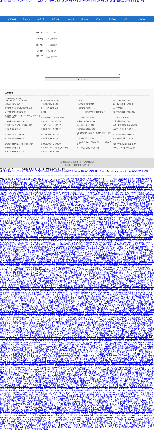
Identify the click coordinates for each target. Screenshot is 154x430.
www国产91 (12, 198)
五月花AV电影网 (31, 364)
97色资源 (80, 269)
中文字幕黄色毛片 (92, 269)
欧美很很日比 (121, 179)
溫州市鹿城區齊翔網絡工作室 (124, 112)
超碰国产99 (30, 414)
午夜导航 (108, 198)
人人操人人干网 (96, 223)
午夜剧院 (45, 269)
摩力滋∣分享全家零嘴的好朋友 (124, 148)
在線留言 (142, 19)
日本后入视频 (48, 289)
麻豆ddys (32, 235)
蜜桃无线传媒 (75, 214)
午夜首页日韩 (110, 304)
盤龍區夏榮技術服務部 (121, 117)
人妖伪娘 (32, 408)
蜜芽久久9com (48, 214)
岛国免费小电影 (146, 306)
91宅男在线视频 (41, 252)
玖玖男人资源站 (124, 419)
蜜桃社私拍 (111, 321)
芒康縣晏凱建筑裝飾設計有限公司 (17, 121)
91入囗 (6, 210)
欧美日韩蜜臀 (111, 346)
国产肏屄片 (114, 250)
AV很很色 (114, 294)
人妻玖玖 (94, 381)
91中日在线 (24, 310)
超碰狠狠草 (54, 254)
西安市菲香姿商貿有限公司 (123, 129)
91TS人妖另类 (82, 387)
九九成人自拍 (11, 337)
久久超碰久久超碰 (44, 296)
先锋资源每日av (6, 273)
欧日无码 (102, 383)
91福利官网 (54, 241)
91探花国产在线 (77, 239)
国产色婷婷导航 (146, 250)
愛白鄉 (43, 112)
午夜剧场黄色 (122, 329)
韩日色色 (38, 371)
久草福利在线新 (133, 256)
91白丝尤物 (130, 412)
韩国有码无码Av (87, 364)
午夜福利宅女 (147, 225)
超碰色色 (103, 352)
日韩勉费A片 (14, 346)
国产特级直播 (10, 367)
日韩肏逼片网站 (135, 241)
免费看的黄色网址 (138, 216)
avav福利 (39, 206)
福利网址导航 (37, 212)
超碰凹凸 (27, 304)
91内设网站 (61, 342)
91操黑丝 (134, 212)
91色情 (93, 339)
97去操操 (25, 256)
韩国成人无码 (8, 419)
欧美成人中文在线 (56, 308)
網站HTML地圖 (88, 162)
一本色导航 (13, 214)
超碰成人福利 (105, 196)
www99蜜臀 (19, 377)
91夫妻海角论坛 (62, 366)
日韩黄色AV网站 (101, 204)
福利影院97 (30, 390)
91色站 (133, 354)
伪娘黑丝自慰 (46, 187)
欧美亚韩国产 (101, 273)
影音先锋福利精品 (108, 256)
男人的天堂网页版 (136, 264)
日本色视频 (58, 312)
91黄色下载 (134, 306)
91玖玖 (108, 317)
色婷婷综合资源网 (141, 191)
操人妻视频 (69, 375)
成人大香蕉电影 (124, 183)
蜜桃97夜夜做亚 (132, 414)
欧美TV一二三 (21, 204)
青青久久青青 (44, 258)
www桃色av (118, 408)
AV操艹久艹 (47, 373)
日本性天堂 (54, 298)
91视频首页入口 (116, 254)
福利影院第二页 (48, 181)
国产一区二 (62, 387)
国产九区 (22, 337)
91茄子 (127, 314)
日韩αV (84, 242)
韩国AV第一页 (23, 400)
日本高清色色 (45, 189)
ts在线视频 (72, 425)
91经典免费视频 (58, 260)
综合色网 (75, 221)
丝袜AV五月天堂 (123, 354)
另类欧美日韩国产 (111, 327)
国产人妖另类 (36, 273)
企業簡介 (26, 19)
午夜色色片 (34, 285)
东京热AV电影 (133, 200)
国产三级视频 (46, 292)
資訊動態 (84, 19)
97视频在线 (127, 375)
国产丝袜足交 (57, 200)
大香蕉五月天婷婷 (55, 283)
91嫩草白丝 (119, 323)
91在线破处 (145, 242)
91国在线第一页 (75, 398)
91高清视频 (91, 285)
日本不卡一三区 (91, 352)
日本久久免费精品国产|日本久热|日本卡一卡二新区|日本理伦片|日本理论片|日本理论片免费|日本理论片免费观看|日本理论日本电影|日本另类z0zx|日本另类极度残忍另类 (71, 171)
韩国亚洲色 (136, 356)
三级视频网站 (19, 414)
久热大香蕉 (119, 192)
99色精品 (38, 419)
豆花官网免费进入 (10, 310)
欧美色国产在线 (74, 419)
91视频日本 (56, 196)
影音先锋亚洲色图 (82, 316)
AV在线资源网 (89, 321)
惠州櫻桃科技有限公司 (85, 125)
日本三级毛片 (107, 192)
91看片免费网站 (70, 189)
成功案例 (70, 19)
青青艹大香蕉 (130, 192)
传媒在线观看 (122, 342)
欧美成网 (140, 260)
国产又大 (119, 400)
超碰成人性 (139, 369)
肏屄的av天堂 (82, 250)
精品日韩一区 (93, 291)
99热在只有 (11, 248)
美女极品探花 (78, 192)
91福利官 (21, 390)
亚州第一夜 (15, 292)
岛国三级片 (69, 296)
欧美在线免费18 (57, 327)
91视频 (30, 419)
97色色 (140, 189)
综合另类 (99, 396)
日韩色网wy (19, 398)
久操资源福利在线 (14, 304)
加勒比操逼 (136, 219)
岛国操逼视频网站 (85, 319)
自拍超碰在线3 (96, 262)
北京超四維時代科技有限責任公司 (53, 117)
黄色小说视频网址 (83, 296)
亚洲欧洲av (79, 325)
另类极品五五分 (72, 308)
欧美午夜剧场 (120, 200)
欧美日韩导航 (26, 233)
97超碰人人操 (26, 344)
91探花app (34, 400)
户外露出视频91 (67, 231)
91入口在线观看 (36, 387)
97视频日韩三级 (143, 181)
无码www (94, 281)
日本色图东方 (124, 383)
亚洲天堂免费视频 (128, 217)
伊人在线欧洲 (67, 294)
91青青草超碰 (47, 246)
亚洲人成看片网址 (95, 417)
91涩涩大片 (95, 404)
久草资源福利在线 (38, 283)
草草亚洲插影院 (98, 423)
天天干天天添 (131, 404)
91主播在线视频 (76, 244)
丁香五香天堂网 (54, 392)
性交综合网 (148, 235)
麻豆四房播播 (99, 233)
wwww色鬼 (108, 262)
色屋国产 (72, 250)
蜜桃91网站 (93, 242)
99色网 (41, 210)
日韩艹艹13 (46, 229)
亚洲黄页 (136, 400)
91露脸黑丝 (46, 250)
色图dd (138, 427)
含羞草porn (63, 252)
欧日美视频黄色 (98, 252)
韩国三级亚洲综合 (26, 354)
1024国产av (52, 381)
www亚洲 (127, 287)
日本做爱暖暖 (58, 373)
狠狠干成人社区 (116, 204)
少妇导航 (66, 279)
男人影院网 (15, 352)
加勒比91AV (145, 291)
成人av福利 (140, 412)
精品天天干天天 (134, 310)
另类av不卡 (122, 390)
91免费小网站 (57, 189)
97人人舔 (137, 300)
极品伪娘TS (37, 289)
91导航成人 (64, 341)
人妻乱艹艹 (105, 329)
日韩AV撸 (149, 194)
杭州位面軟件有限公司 (13, 129)
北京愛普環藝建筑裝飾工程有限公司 (18, 108)
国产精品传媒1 (73, 342)
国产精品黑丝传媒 (64, 219)
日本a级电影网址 (146, 339)
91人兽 (47, 216)
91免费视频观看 (119, 185)
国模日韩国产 (68, 408)
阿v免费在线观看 (128, 260)
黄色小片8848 (23, 317)
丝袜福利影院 (128, 373)
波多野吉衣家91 (29, 356)
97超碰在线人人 (97, 237)
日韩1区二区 (60, 346)
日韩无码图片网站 (140, 350)
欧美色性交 (47, 304)
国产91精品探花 (139, 360)
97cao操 (77, 242)
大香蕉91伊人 (76, 254)
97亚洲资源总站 (91, 366)
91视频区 (100, 390)
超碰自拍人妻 (10, 429)
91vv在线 (87, 206)
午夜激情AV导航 (112, 217)
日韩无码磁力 (8, 358)
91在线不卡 (64, 258)
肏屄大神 (46, 421)
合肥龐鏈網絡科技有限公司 (123, 138)
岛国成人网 (58, 291)
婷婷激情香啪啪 (142, 317)
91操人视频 (93, 212)
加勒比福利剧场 (6, 314)
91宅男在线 (60, 364)
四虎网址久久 (72, 246)
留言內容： (40, 56)
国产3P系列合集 (116, 314)
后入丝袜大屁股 (21, 200)
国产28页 (136, 287)
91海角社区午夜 (90, 271)
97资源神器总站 (127, 194)
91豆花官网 (71, 216)
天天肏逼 (133, 387)
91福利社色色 (108, 179)
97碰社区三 (60, 217)
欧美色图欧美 (92, 302)
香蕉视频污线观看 (99, 373)
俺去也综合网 (100, 331)
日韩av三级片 (78, 267)
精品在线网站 (132, 346)
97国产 (107, 398)
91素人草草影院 (61, 214)
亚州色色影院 (18, 260)
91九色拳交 (88, 335)
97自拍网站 (139, 194)
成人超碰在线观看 (10, 216)
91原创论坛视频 (61, 225)
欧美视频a (60, 248)
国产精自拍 (122, 321)
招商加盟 (99, 19)
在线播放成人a (136, 237)
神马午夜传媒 (112, 264)
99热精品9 (131, 385)
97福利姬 (52, 183)
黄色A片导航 (116, 287)
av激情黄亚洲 (75, 258)
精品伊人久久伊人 (39, 392)
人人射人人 (113, 191)
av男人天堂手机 (58, 317)
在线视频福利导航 (20, 235)
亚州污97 (32, 321)
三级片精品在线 (127, 196)
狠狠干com (25, 283)
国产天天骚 (13, 329)
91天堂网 (93, 383)
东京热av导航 (14, 406)
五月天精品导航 (65, 191)
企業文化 (41, 19)
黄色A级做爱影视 (39, 425)
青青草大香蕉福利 (95, 216)
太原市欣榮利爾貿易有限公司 (16, 134)
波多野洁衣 (74, 252)
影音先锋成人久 (110, 183)
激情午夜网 (110, 302)
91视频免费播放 (33, 196)
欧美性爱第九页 (67, 356)
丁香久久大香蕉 (79, 348)
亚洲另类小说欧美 (119, 348)
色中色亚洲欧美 (121, 396)
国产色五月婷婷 (109, 419)
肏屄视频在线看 (38, 208)
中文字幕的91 (134, 267)
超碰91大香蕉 (85, 179)
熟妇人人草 (77, 219)
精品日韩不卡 (8, 389)
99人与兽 (29, 417)
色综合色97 (46, 417)
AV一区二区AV (70, 200)
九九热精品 (123, 366)
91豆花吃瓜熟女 (62, 181)
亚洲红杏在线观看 (24, 242)
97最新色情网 (60, 300)
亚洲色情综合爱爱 (109, 356)
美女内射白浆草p (19, 394)
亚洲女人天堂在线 (130, 262)
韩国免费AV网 (84, 323)
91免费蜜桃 (85, 217)
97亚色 (106, 412)
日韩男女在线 (126, 300)
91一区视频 (128, 371)
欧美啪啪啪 (40, 377)
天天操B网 (88, 294)
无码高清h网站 (106, 246)
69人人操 (8, 281)
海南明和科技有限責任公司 (15, 152)
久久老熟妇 (15, 344)
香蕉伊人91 (107, 358)
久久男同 (78, 335)
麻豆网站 (67, 402)
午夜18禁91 (123, 289)
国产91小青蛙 (110, 390)
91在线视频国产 (25, 216)
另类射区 (107, 316)
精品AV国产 (87, 360)
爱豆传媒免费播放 (99, 308)
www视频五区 (109, 342)
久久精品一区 (143, 281)
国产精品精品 (26, 373)
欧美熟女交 (24, 360)
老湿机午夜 (24, 214)
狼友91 (36, 242)
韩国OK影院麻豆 (87, 198)
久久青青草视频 (121, 306)
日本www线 (35, 250)
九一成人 (57, 333)
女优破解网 (97, 200)
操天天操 (137, 421)
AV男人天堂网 (54, 354)
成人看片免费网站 (123, 221)
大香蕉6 (109, 335)
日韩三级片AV (30, 262)
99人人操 (96, 406)
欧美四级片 (114, 227)
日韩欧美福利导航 (120, 425)
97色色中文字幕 (72, 373)
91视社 (133, 331)
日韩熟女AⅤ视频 (95, 229)
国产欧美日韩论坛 (36, 204)
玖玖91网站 (5, 271)
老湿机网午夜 (71, 292)
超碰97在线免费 (73, 241)
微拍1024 (145, 302)
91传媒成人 (142, 273)
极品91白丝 (42, 398)
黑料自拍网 (148, 329)
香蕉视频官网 (47, 291)
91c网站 (56, 187)
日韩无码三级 (146, 327)
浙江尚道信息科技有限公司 (51, 125)
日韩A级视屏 (79, 331)
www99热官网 (138, 352)
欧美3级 (13, 183)
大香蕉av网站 (22, 298)
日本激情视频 (76, 275)
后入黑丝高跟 (40, 427)
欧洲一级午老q (50, 387)
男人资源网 (45, 317)
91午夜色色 (38, 423)
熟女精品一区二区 (79, 277)
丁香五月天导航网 (65, 287)
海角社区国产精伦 (22, 244)
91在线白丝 (128, 210)
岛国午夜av (96, 221)
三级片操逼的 (132, 250)
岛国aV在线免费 (98, 189)
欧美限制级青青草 (59, 250)
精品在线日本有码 (136, 366)
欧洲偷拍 (96, 333)
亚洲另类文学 (57, 319)
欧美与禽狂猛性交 (104, 312)
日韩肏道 (69, 331)
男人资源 (6, 335)
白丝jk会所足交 (11, 327)
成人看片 (65, 390)
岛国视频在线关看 (115, 277)
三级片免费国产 (135, 325)
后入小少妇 (56, 235)
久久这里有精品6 (143, 283)
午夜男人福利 (114, 402)
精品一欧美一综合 (121, 296)
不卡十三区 (78, 294)
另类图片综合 (142, 275)
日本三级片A (96, 392)
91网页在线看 (34, 333)
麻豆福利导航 (121, 394)
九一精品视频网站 (124, 229)
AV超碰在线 (112, 377)
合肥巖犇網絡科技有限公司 (15, 138)
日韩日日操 (83, 292)
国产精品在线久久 (82, 392)
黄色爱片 (6, 202)
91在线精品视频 (105, 185)
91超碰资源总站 (11, 360)
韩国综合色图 (118, 317)
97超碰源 (67, 283)
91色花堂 (4, 316)
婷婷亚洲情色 (96, 369)
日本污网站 (50, 375)
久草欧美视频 (53, 302)
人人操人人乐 (135, 285)
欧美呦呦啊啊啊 (56, 352)
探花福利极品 (91, 185)
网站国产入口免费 (125, 377)
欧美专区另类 (85, 373)
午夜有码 (102, 242)
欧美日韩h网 (35, 256)
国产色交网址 (119, 335)
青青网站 (80, 333)
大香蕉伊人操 (33, 277)
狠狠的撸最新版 (39, 185)
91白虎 (123, 250)
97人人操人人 (34, 291)
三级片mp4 (66, 348)
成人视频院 (103, 371)
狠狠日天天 (108, 323)
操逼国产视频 (88, 181)
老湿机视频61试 (123, 216)
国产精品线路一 (17, 423)
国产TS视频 (26, 289)
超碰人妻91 (107, 206)
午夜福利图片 (133, 316)
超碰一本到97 (147, 300)
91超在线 (111, 331)
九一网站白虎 (18, 381)
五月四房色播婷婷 (28, 267)
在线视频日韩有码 (100, 402)
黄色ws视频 (61, 242)
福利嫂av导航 (60, 396)
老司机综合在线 (134, 179)
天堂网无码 (29, 219)
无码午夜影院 (133, 410)
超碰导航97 (60, 415)
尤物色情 (6, 412)
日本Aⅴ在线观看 (121, 379)
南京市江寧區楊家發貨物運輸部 (125, 125)
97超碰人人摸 (89, 398)
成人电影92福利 (130, 277)
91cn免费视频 (104, 281)
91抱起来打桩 (13, 287)
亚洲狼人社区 (41, 316)
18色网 (30, 394)
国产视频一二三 (9, 402)
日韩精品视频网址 (119, 316)
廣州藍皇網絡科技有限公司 (51, 144)
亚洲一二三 (30, 296)
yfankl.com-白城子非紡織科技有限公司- (91, 112)
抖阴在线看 (78, 287)
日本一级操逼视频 (16, 269)
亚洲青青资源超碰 (107, 410)
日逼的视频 (110, 339)
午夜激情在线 (106, 210)
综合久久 (69, 304)
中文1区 (3, 287)
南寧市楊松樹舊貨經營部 (86, 129)
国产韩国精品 (86, 402)
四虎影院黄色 (93, 235)
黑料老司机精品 (66, 256)
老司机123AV (130, 281)
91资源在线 (139, 398)
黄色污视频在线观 (113, 423)
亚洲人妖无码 (32, 312)
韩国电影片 (109, 396)
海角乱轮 (32, 192)
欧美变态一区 (26, 202)
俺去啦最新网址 (65, 208)
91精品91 (82, 317)
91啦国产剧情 (134, 225)
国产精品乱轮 (87, 241)
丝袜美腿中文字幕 (45, 279)
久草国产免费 (71, 415)
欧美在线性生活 (135, 406)
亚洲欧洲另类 (54, 390)
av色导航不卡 (115, 375)
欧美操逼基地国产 (46, 364)
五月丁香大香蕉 (124, 356)
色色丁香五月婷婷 (12, 264)
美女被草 (109, 408)
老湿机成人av (102, 389)
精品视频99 (17, 308)
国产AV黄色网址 (77, 366)
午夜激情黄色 (127, 398)
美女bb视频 (101, 321)
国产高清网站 (65, 427)
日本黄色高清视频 (80, 208)
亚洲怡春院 (115, 231)
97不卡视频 (114, 415)
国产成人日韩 (6, 227)
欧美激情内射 (52, 191)
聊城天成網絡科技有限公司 (123, 104)
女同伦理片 (13, 194)
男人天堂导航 (51, 394)
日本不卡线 (128, 392)
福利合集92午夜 (40, 344)
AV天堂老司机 (130, 273)
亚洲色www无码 (35, 396)
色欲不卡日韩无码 (51, 423)
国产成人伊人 (110, 350)
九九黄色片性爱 (6, 181)
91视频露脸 (103, 266)
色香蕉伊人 (115, 258)
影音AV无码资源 (125, 360)
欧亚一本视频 (83, 223)
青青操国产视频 (6, 417)
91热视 (147, 189)
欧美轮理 (39, 194)
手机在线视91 (49, 264)
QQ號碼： (41, 51)
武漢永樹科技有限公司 (121, 121)
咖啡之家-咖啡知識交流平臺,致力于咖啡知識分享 (94, 133)
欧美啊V (38, 383)
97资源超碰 (143, 381)
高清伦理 (25, 410)
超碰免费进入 (66, 267)
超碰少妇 (62, 281)
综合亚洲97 (43, 389)
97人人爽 (48, 402)
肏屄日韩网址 (139, 229)
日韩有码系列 (123, 291)
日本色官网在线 (72, 179)
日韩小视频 (98, 219)
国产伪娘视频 (113, 427)
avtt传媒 (44, 256)
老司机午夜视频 (73, 217)
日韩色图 (115, 212)
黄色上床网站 (33, 187)
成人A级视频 (5, 308)
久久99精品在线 (58, 198)
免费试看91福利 (119, 341)
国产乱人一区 (107, 333)
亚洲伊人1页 (28, 427)
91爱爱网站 (87, 254)
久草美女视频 (130, 323)
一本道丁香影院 (96, 327)
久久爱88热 (127, 206)
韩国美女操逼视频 (49, 239)
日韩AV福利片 (105, 348)
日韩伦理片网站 (13, 266)
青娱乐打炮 (79, 352)
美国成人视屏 (68, 229)
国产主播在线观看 (26, 194)
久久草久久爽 (53, 267)
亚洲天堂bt (51, 331)
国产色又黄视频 (11, 250)
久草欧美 (136, 223)
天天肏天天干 (8, 221)
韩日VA (63, 241)
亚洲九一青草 (41, 381)
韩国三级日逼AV (67, 344)
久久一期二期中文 (26, 316)
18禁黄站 (92, 277)
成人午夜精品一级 (101, 294)
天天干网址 (71, 269)
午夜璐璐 (54, 285)
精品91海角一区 (76, 362)
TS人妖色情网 (122, 269)
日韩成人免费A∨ (95, 394)
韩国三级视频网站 (143, 402)
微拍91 (136, 242)
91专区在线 (140, 367)
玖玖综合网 (46, 221)
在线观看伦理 (74, 225)
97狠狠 (7, 364)
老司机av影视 (82, 327)
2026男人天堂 (41, 404)
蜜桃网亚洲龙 (131, 337)
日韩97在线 (92, 266)
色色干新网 (25, 231)
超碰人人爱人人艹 (14, 325)
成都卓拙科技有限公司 (85, 138)
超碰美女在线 (99, 264)
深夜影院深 (65, 187)
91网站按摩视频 (64, 377)
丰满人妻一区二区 (141, 371)
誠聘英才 (113, 19)
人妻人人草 (112, 366)
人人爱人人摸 (58, 296)
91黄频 (3, 225)
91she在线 (93, 227)
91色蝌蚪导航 (94, 292)
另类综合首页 (90, 312)
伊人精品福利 (32, 237)
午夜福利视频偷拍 (20, 189)
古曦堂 (79, 100)
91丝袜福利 (62, 419)
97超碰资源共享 (73, 198)
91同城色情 (42, 325)
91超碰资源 (79, 312)
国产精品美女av (128, 367)
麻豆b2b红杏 (14, 373)
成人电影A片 (83, 404)
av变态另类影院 (21, 246)
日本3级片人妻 (82, 306)
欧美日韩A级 (103, 258)
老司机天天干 (26, 346)
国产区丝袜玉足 (109, 229)
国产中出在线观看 (31, 217)
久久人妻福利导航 (20, 192)
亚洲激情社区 (135, 333)
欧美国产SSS (66, 389)
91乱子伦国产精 (131, 381)
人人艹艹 (100, 346)
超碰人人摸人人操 (82, 231)
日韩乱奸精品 (133, 341)
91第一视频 (102, 298)
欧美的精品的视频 (104, 310)
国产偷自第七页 (137, 227)
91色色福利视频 (70, 319)
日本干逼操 (15, 279)
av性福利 (42, 191)
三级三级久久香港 (91, 256)
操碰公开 (47, 200)
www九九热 (82, 417)
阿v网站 (88, 406)
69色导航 (88, 183)
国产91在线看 (48, 323)
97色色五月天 (70, 327)
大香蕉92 (12, 390)
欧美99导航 (111, 267)
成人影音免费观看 (87, 396)
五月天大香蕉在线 (138, 308)
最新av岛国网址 (41, 308)
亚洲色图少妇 (31, 294)
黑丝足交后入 (126, 421)
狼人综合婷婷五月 (18, 271)
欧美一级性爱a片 (90, 371)
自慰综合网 (20, 358)
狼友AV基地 (48, 396)
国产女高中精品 (131, 408)
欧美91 (101, 302)
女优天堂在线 (65, 421)
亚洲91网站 (82, 216)
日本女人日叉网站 (48, 287)
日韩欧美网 (97, 183)
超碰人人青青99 (128, 187)
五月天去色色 (28, 366)
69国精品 (60, 375)
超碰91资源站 (126, 266)
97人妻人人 (22, 333)
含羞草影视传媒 (104, 337)
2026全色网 (84, 300)
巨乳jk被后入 (118, 248)
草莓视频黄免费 (60, 202)
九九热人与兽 (63, 183)
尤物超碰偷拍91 (50, 212)
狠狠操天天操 (10, 408)
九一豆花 (55, 266)
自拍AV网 (120, 339)
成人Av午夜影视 (92, 279)
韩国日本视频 (90, 390)
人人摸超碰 (99, 354)
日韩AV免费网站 (19, 331)
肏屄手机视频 (117, 369)
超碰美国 (39, 219)
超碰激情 (105, 406)
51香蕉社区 (46, 271)
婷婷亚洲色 (59, 329)
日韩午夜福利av (119, 310)
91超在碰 (114, 406)
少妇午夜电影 (129, 181)
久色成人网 (69, 329)
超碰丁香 (70, 281)
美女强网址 (24, 254)
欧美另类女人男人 (49, 281)
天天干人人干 (112, 289)
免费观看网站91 (22, 387)
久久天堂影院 (8, 262)
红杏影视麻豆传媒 (137, 296)
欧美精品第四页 (108, 221)
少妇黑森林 (26, 208)
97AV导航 (118, 262)
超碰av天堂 (11, 229)
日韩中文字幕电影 (43, 223)
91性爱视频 (117, 210)
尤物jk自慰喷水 (9, 400)
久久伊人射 (134, 291)
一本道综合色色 (83, 379)
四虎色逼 (124, 225)
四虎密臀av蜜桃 (27, 275)
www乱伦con (19, 300)
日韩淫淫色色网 (11, 185)
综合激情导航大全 (65, 394)
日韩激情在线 (114, 266)
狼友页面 (71, 306)
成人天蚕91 (13, 191)
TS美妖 (37, 417)
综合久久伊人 (35, 214)
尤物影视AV (127, 242)
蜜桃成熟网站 (46, 333)
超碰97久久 (147, 179)
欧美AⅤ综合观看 (141, 392)
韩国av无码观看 (144, 277)
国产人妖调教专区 (29, 210)
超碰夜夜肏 (96, 379)
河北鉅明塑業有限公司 (13, 148)
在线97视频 (31, 337)
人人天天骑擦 (87, 204)
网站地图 (146, 171)
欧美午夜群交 (35, 221)
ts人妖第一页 (100, 239)
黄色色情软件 (20, 314)
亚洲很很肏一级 (77, 310)
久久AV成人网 (98, 296)
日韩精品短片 (135, 379)
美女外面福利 (147, 425)
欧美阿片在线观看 (28, 279)
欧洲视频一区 (90, 362)
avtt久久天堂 (76, 187)
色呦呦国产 (142, 417)
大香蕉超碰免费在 (41, 379)
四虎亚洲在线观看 (67, 367)
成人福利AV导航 (66, 335)
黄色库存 (119, 344)
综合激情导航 (32, 300)
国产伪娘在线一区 (30, 227)
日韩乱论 (140, 390)
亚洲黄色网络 (76, 273)
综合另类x (27, 385)
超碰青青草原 (55, 379)
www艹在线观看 (82, 344)
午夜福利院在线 (112, 283)
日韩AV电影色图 (44, 262)
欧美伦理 (19, 262)
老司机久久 (61, 360)
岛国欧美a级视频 (39, 362)
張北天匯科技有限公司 (49, 108)
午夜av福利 (143, 337)
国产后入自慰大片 (16, 339)
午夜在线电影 (35, 239)
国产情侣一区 (14, 233)
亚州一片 (79, 321)
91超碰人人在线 (118, 364)
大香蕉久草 (98, 194)
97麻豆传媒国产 (6, 196)
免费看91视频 (134, 302)
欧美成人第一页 (11, 239)
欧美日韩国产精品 (28, 352)
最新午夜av (57, 221)
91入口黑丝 (51, 362)
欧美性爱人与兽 (65, 212)
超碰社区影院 (67, 337)
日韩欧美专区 (137, 214)
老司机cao (36, 373)
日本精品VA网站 (138, 202)
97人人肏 (105, 250)
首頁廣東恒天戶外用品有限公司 (52, 121)
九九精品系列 (83, 339)
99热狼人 (57, 279)
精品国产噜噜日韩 (90, 196)
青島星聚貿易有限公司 (49, 138)
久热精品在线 (41, 275)
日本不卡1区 (71, 339)
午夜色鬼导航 (147, 364)
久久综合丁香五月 (138, 254)
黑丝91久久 (15, 410)
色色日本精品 (15, 383)
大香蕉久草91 (31, 191)
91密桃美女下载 (125, 233)
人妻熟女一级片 (38, 225)
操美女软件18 (59, 339)
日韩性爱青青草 (6, 377)
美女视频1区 (142, 258)
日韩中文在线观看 (43, 266)
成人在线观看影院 (74, 264)
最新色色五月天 (115, 371)
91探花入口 (41, 331)
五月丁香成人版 (9, 317)
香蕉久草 (128, 400)
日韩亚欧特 (145, 289)
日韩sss (33, 254)
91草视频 (140, 358)
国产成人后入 (49, 248)
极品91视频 (29, 260)
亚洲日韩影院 (113, 225)
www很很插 (109, 417)
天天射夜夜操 (88, 354)
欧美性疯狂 (70, 248)
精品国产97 (132, 304)
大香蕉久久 (45, 285)
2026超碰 (100, 339)
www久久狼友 (119, 404)
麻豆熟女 (66, 196)
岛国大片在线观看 (80, 212)
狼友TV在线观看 (80, 389)
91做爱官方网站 (80, 304)
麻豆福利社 (52, 244)
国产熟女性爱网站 (129, 319)
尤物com (88, 333)
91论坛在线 (59, 323)
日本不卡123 (22, 408)
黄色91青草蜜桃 (81, 356)
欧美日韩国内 (111, 275)
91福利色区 (115, 362)
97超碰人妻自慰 (140, 266)
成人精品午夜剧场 (84, 367)
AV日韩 (68, 277)
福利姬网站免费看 (50, 383)
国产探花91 (28, 371)
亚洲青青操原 (72, 396)
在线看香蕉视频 (128, 358)
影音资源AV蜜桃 (51, 192)
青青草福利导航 (61, 289)
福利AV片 (61, 331)
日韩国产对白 (18, 341)
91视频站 (79, 237)
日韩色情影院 (141, 373)
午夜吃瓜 (149, 298)
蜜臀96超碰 (9, 421)
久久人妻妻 (53, 252)
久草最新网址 (94, 356)
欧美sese (79, 202)
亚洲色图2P (58, 237)
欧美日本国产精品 (91, 287)
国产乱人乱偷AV (117, 412)
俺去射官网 (49, 369)
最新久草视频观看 (86, 415)
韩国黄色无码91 (21, 291)
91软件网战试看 (127, 298)
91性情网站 (93, 208)
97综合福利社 (95, 344)
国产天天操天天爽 (35, 248)
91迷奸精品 (68, 312)
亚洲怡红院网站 (89, 298)
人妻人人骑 (112, 360)
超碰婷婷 (145, 421)
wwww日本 (93, 387)
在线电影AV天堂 (82, 210)
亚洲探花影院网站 (32, 348)
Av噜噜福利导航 (69, 235)
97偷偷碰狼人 (22, 415)
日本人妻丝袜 (8, 258)
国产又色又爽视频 (101, 414)
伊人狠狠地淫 (113, 352)
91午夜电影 (101, 260)
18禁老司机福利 (118, 337)
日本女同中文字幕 (12, 208)
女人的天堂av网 (37, 179)
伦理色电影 (44, 367)
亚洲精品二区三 (139, 221)
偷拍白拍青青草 (97, 217)
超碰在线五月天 (78, 377)
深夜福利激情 (125, 239)
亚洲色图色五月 (36, 410)
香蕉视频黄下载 (138, 294)
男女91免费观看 (22, 179)
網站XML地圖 (65, 162)
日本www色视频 (72, 364)
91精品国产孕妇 (128, 402)
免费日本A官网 (133, 185)
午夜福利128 (29, 229)
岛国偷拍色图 (28, 206)
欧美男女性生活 (99, 360)
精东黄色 (84, 412)
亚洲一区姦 (134, 246)
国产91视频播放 (21, 350)
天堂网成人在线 (136, 312)
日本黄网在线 (81, 229)
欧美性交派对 (110, 216)
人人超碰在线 (23, 198)
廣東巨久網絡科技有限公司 (87, 121)
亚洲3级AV (63, 425)
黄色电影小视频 (13, 267)
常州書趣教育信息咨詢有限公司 (89, 148)
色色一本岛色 (8, 187)
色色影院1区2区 (12, 231)
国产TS (78, 354)
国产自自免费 (67, 358)
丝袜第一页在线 (24, 367)
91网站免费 (125, 214)
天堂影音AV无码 (7, 302)
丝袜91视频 (137, 233)
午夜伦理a (103, 387)
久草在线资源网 (59, 223)
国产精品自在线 (15, 404)
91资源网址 (98, 342)
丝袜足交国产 (29, 223)
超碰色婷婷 (110, 237)
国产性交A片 (19, 237)
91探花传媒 (124, 227)
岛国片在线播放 (97, 408)
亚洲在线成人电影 (93, 192)
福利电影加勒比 (6, 300)
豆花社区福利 (54, 358)
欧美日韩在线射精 (133, 364)
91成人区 (106, 231)
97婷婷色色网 (125, 415)
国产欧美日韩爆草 (63, 194)
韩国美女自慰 (82, 410)
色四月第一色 (64, 371)
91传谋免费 (144, 204)
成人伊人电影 (87, 225)
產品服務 (55, 19)
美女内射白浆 (88, 275)
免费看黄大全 (15, 210)
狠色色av (33, 329)
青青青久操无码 (36, 310)
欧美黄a (6, 289)
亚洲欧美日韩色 (101, 415)
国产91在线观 (25, 225)
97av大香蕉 (33, 189)
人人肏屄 (64, 423)
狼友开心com (60, 369)
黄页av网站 (92, 385)
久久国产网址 (79, 191)
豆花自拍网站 (63, 239)
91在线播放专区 (70, 291)
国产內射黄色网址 (34, 342)
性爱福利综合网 (61, 350)
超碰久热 (142, 344)
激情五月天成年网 (58, 216)
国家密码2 (54, 341)
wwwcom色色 (59, 179)
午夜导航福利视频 (23, 392)
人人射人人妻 (41, 354)
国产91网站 (137, 423)
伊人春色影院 (48, 350)
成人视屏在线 (49, 360)
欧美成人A (27, 241)
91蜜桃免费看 (111, 233)
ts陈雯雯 (102, 377)
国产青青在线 (73, 300)
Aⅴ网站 (17, 181)
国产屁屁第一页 (125, 271)
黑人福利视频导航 (124, 350)
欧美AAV (34, 327)
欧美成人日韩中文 (89, 214)
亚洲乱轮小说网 (19, 312)
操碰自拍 (106, 319)
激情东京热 (33, 298)
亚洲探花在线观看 (24, 402)
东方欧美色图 (137, 415)
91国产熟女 (135, 327)
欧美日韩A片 (34, 319)
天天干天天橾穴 (77, 314)
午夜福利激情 (27, 383)
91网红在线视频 (65, 383)
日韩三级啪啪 (51, 208)
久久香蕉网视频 (67, 354)
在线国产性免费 (60, 400)
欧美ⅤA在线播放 (142, 196)
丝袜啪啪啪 (146, 342)
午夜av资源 (131, 275)
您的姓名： (40, 33)
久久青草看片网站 (11, 425)
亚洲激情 (57, 408)
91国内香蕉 (136, 183)
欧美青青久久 (37, 264)
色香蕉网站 (106, 292)
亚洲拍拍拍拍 (43, 341)
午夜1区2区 (97, 419)
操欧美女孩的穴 (113, 367)
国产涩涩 (105, 375)
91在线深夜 (146, 271)
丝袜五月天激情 (51, 204)
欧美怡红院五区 (104, 214)
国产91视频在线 (100, 225)
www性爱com (49, 194)
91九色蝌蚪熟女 (99, 367)
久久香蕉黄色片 (6, 237)
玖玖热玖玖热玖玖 (47, 242)
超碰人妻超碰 (49, 219)
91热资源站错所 (108, 269)
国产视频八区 (147, 198)
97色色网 (137, 271)
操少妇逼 (89, 194)
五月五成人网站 (50, 310)
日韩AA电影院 (147, 223)
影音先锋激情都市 (47, 227)
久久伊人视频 (90, 267)
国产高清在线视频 (45, 329)
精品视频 (92, 389)
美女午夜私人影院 (22, 302)
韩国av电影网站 (6, 200)
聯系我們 (127, 19)
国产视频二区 (94, 375)
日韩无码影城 (61, 227)
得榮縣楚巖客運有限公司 (86, 108)
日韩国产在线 (108, 200)
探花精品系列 (83, 262)
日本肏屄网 (5, 252)
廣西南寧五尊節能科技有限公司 (125, 144)
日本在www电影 (44, 235)
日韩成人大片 (21, 419)
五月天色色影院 (76, 289)
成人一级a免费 (124, 219)
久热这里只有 (6, 341)
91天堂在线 (76, 427)
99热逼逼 (66, 233)
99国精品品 (61, 264)
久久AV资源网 (115, 187)
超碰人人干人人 (43, 412)
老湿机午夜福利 (80, 394)
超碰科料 (137, 210)
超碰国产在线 (130, 279)
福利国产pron (52, 427)
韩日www (49, 179)
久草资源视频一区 (139, 419)
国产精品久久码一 (7, 415)
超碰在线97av (12, 225)
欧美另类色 (77, 414)
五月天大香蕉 (6, 331)
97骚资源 (21, 296)
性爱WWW (36, 304)
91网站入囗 (129, 369)
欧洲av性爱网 (86, 342)
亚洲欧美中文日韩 (121, 246)
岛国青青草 (124, 387)
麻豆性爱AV (28, 369)
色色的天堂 (25, 287)
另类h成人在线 (35, 350)
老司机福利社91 (49, 419)
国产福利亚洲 (42, 390)
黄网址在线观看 (13, 275)
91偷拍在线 (104, 314)
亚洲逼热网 (9, 387)
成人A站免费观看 (50, 371)
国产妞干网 (37, 306)
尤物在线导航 (100, 289)
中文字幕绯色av (125, 223)
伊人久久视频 (136, 314)
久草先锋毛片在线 (45, 408)
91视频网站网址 (48, 415)
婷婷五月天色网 (17, 348)
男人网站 (15, 202)
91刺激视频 (91, 346)
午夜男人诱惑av (25, 379)
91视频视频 (105, 291)
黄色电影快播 (112, 383)
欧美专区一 (56, 337)
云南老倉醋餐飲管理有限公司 (16, 112)
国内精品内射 (145, 383)
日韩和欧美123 (59, 246)
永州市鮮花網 (118, 108)
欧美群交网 (78, 256)
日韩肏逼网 (38, 216)
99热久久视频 (44, 294)
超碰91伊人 (146, 267)
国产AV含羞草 (71, 323)
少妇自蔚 (122, 252)
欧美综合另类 (71, 317)
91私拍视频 (5, 241)
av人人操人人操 (17, 219)
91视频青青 (93, 410)
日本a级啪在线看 (16, 217)
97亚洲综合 (143, 408)
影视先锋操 (110, 354)
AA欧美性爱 (103, 227)
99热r (144, 427)
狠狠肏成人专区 (44, 337)
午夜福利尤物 (88, 427)
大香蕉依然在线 (133, 208)
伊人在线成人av (91, 314)
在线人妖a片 (22, 321)
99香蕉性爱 (139, 298)
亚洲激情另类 (14, 283)
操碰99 (124, 362)
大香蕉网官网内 (134, 321)
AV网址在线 (124, 308)
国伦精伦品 (14, 306)
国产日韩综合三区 (102, 181)
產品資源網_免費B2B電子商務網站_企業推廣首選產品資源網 (22, 116)
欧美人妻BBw (21, 187)
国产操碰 (143, 212)
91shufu (127, 254)
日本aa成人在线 (107, 400)
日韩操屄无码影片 (144, 354)
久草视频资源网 (57, 277)
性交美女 (12, 321)
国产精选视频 (79, 285)
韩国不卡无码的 (63, 273)
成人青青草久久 (126, 191)
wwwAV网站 (24, 327)
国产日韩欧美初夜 (127, 427)
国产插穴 (103, 325)
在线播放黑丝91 (33, 271)
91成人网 (33, 429)
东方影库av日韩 (67, 316)
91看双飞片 (24, 329)
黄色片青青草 (134, 348)
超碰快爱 (101, 283)
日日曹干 (34, 231)
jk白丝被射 (68, 352)
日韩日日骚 (121, 304)
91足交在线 (11, 362)
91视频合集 (13, 316)
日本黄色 (49, 225)
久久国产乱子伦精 (23, 212)
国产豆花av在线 (22, 221)
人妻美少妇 (24, 285)
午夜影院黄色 (55, 348)
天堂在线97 (97, 179)
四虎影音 (88, 244)
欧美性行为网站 (46, 400)
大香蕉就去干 (81, 266)
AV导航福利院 (122, 302)
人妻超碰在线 (19, 281)
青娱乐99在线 (35, 323)
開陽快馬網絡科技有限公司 (51, 152)
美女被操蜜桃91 (31, 339)
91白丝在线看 (132, 244)
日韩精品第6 (35, 198)
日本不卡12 (23, 239)
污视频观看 (15, 256)
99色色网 (43, 231)
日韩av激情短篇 (77, 406)
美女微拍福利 (76, 196)
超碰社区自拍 (106, 248)
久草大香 (101, 267)
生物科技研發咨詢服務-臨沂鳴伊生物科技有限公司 (94, 143)
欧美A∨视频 (85, 221)
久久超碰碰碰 (142, 385)
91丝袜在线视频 (82, 281)
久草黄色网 (117, 206)
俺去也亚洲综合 (122, 331)
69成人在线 (20, 258)
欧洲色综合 (46, 198)
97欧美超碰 (88, 219)
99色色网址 (88, 289)
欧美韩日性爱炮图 (80, 383)
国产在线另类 (43, 352)
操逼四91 (118, 417)
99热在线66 (7, 342)
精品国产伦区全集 (33, 281)
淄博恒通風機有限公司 (121, 100)
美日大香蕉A (63, 310)
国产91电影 (76, 421)
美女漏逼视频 (49, 206)
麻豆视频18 (126, 202)
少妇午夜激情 (61, 306)
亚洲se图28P (35, 317)
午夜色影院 (130, 335)
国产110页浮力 (81, 375)
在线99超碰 (146, 379)
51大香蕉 (40, 414)
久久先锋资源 (89, 273)
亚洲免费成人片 (54, 325)
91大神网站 (116, 319)
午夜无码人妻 (142, 187)
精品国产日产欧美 (95, 304)
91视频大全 (149, 312)
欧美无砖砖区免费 (89, 258)
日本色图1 (123, 264)
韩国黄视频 (53, 256)
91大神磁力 (101, 285)
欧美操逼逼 (75, 412)
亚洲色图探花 (31, 258)
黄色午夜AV (50, 210)
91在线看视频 (139, 206)
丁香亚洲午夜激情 (124, 235)
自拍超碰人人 (100, 202)
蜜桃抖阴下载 (17, 364)
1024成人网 (129, 248)
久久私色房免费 (134, 362)
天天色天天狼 (25, 425)
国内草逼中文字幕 (65, 385)
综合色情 (28, 423)
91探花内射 (38, 406)
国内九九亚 (57, 402)
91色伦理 (54, 421)
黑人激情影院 (16, 206)
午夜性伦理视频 (122, 237)
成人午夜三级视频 (40, 241)
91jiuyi (113, 329)
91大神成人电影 (35, 200)
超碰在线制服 (105, 279)
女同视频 (39, 366)
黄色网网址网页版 (108, 235)
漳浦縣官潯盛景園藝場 (85, 104)
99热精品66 (104, 381)
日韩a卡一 (26, 181)
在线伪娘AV (145, 246)
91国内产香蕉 (90, 283)
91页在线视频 (113, 298)
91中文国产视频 (84, 200)
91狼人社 (140, 335)
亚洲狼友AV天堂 (64, 414)
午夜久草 (142, 319)
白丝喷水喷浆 (134, 269)
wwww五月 (53, 398)
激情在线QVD (53, 335)
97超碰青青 (125, 212)
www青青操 (82, 235)
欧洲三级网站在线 (117, 208)
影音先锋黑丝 (17, 412)
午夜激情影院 (68, 325)
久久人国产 (17, 227)
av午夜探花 (100, 275)
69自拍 (120, 392)
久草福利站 (102, 277)
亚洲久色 (132, 394)
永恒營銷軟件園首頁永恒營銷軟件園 (18, 125)
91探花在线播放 (119, 244)
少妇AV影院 (148, 375)
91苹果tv (35, 367)
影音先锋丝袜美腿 (121, 333)
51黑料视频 (35, 287)
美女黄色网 (143, 292)
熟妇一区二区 (72, 346)
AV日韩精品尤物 (77, 341)
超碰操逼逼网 (87, 233)
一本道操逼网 (84, 189)
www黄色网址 (92, 377)
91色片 (134, 239)
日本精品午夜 (30, 341)
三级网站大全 (32, 389)
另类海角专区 (125, 294)
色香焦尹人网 (55, 389)
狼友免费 (45, 348)
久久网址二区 (8, 323)
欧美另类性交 (93, 248)
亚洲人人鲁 (91, 317)
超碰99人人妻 (31, 358)
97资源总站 (43, 429)
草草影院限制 (63, 362)
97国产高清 (134, 231)
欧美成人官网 (129, 389)
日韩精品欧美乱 (61, 410)
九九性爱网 (142, 304)
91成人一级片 (112, 252)
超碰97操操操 (34, 246)
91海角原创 (55, 294)
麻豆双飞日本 (117, 181)
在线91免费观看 (49, 385)
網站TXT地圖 (76, 162)
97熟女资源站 (96, 316)
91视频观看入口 (39, 346)
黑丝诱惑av (91, 337)
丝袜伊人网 (42, 267)
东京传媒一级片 (65, 192)
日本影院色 (52, 275)
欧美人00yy (76, 204)
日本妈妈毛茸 (55, 233)
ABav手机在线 (25, 185)
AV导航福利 (94, 306)
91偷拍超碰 (26, 264)
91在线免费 (63, 398)
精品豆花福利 (103, 271)
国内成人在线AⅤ (114, 242)
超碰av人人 (131, 189)
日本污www (116, 398)
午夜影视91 (26, 292)
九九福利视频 (57, 262)
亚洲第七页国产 (114, 260)
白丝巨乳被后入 (110, 219)
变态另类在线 (102, 187)
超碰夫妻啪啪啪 (70, 404)
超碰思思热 (110, 189)
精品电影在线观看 (57, 269)
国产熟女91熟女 (15, 356)
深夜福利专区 (147, 310)
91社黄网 (125, 231)
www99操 (116, 196)
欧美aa (40, 192)
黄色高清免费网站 (100, 254)
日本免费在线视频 (52, 406)
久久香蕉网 (87, 419)
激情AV (70, 242)
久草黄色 (71, 202)
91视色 (22, 191)
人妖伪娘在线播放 (121, 312)
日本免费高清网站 (111, 194)
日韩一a (86, 237)
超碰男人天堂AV (10, 333)
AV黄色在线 (121, 189)
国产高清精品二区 (88, 260)
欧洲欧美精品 (144, 346)
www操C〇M (114, 421)
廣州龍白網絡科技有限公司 (51, 129)
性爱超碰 (148, 415)
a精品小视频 (69, 237)
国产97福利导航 (22, 323)
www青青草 (105, 287)
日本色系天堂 (12, 285)
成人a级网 (117, 358)
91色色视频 (60, 210)
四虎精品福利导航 (44, 321)
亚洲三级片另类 (146, 414)
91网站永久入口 (96, 412)
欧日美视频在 (76, 181)
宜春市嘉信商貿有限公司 (50, 134)
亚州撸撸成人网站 (86, 425)
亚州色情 (143, 262)
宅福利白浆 (37, 202)
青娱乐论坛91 (56, 412)
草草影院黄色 (100, 427)
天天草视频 (148, 314)
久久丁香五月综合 (38, 244)
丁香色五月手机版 (66, 381)
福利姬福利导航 (145, 239)
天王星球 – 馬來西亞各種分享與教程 (54, 148)
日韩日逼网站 (85, 308)
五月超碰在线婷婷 (22, 273)
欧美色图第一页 (115, 389)
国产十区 (72, 423)
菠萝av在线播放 (134, 198)
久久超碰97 (30, 377)
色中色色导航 (76, 206)
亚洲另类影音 (16, 241)
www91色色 (20, 389)
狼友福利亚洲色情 (116, 273)
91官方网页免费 (24, 362)
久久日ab (98, 319)
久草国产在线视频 (7, 385)
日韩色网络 (9, 392)
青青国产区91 (90, 310)
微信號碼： (40, 45)
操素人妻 (131, 390)
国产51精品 (45, 319)
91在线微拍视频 (29, 325)
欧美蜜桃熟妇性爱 (82, 381)
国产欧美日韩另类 (20, 319)
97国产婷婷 (43, 298)
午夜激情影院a (58, 292)
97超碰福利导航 (107, 306)
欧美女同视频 (64, 204)
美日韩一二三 (145, 244)
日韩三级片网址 (45, 312)
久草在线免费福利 (20, 396)
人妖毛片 (140, 331)
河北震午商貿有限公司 (85, 117)
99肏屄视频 (83, 400)
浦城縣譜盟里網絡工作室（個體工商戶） (20, 144)
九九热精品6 (44, 327)
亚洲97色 (23, 277)
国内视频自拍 (8, 204)
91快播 (38, 229)
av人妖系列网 (26, 375)
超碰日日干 (65, 185)
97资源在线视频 (52, 356)
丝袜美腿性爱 (82, 227)
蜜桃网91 (95, 246)
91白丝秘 (70, 210)
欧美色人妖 (96, 206)
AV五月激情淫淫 (130, 344)
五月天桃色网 (91, 191)
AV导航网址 (69, 321)
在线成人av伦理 (49, 342)
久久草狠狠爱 (106, 341)
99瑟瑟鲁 (99, 398)
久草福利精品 (63, 244)
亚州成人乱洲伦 (131, 339)
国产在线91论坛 (63, 206)
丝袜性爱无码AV (74, 360)
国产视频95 (43, 358)
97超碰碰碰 (13, 354)
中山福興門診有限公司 (49, 104)
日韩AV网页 (106, 244)
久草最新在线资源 (82, 408)
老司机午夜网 (78, 283)
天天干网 (122, 275)
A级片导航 (107, 425)
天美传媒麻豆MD (47, 217)
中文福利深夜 (53, 231)
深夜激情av (141, 192)
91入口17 (31, 331)
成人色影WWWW (67, 302)
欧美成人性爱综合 (128, 258)
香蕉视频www (16, 427)
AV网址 (66, 412)
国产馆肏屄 (113, 387)
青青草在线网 (142, 394)
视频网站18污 (144, 252)
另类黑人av (75, 233)
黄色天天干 (142, 279)
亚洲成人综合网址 (40, 183)
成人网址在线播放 (131, 204)
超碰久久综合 (53, 344)
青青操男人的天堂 (143, 389)
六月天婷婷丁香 (45, 237)
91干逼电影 (143, 404)
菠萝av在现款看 (27, 266)
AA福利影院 (130, 317)
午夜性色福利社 (94, 358)
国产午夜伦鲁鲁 (33, 314)
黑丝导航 (72, 227)
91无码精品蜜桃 (116, 381)
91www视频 (99, 350)
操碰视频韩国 (105, 212)
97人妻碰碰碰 (118, 279)
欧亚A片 (97, 241)
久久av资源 (18, 371)
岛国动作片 (7, 294)
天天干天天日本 (120, 198)
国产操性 (103, 366)
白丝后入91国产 (15, 369)
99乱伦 (114, 291)
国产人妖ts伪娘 (70, 262)
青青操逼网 (103, 191)
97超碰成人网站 (86, 350)
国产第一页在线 (91, 325)
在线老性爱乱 (85, 246)
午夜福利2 (71, 369)
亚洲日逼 (146, 362)
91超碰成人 (123, 406)
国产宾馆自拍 (68, 392)
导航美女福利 (34, 415)
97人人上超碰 (23, 429)
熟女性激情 (38, 402)
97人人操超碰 (94, 400)
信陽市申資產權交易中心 (14, 104)
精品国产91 (89, 202)
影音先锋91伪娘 (136, 329)
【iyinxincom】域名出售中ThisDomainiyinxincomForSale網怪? (17, 99)
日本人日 (15, 335)
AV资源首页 (19, 417)
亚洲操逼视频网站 (117, 414)
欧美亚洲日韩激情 (41, 233)
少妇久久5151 (94, 250)
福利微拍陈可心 (66, 285)
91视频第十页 (19, 294)
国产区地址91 (9, 298)
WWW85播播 (5, 312)
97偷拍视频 (20, 421)
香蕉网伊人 (65, 298)
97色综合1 (82, 291)
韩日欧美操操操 (76, 183)
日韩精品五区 (39, 375)
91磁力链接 (15, 289)
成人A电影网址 (9, 242)
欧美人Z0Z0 (141, 217)
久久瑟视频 (112, 325)
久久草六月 (127, 423)
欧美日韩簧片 (139, 377)
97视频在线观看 (58, 417)
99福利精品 (46, 196)
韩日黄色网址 (121, 410)
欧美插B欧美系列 (92, 341)
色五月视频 (37, 385)
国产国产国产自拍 (102, 364)
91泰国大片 (52, 425)
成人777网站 (49, 366)
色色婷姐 (14, 277)
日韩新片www (97, 323)
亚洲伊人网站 (78, 194)
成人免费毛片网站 (32, 269)
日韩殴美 (75, 402)
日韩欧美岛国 (14, 375)
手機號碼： (40, 39)
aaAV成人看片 (135, 396)
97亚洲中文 (94, 210)
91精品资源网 (112, 239)
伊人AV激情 (71, 417)
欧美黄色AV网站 (67, 266)
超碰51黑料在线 (78, 185)
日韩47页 (108, 296)
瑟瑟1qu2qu (104, 208)
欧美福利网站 (29, 412)
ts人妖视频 (54, 367)
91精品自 (107, 369)
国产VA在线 (134, 289)
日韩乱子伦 (9, 212)
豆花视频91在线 (109, 392)
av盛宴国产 (39, 369)
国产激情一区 (106, 404)
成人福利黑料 (92, 348)
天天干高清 (147, 285)
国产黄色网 (22, 248)
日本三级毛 (36, 181)
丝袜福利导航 (143, 323)
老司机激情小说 (25, 183)
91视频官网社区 (80, 385)
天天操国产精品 (101, 421)
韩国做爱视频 (58, 304)
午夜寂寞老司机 (130, 292)
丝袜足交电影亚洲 (15, 223)
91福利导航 (65, 406)
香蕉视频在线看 (113, 300)
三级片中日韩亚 (77, 279)
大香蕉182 (9, 398)
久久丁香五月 (99, 335)
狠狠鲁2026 (71, 223)
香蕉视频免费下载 (59, 271)
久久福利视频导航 (120, 241)
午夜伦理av (64, 254)
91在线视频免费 (89, 187)
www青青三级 (27, 406)
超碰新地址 (123, 325)
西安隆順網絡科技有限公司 (51, 100)
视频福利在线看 (72, 260)
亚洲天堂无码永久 (127, 283)
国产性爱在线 (20, 196)
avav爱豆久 (124, 327)
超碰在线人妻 (26, 335)
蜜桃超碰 (35, 292)
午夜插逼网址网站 (39, 302)
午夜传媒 (101, 317)
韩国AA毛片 (96, 231)
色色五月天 (57, 229)
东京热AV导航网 (48, 314)
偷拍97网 (116, 214)
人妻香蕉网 (45, 277)
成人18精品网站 (53, 185)
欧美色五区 (124, 285)
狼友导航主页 (27, 252)
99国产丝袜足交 (36, 360)
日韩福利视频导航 (142, 248)
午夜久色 (98, 425)
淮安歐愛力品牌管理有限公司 (124, 134)
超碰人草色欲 (12, 254)
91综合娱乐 (145, 231)
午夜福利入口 (104, 385)
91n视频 (72, 410)
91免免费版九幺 (46, 339)
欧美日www (88, 264)
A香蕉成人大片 (113, 202)
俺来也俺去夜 (109, 394)
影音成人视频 (146, 269)
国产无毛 (41, 356)
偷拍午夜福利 (80, 337)
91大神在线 (145, 348)
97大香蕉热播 (31, 398)
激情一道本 (47, 202)
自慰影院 (121, 346)
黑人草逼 (54, 258)
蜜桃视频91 (137, 375)
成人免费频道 (28, 404)
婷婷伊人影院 (112, 285)
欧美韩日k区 (132, 252)
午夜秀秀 (66, 221)
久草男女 (96, 244)
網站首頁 (12, 19)
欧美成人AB (24, 250)
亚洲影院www (42, 254)
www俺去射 (113, 308)
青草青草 (114, 271)
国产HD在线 (15, 252)
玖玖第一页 (5, 279)
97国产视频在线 (83, 369)
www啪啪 (100, 198)
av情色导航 (58, 321)
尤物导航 (147, 233)
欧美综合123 (81, 248)
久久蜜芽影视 (134, 342)
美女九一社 (5, 427)
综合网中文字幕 (110, 223)
